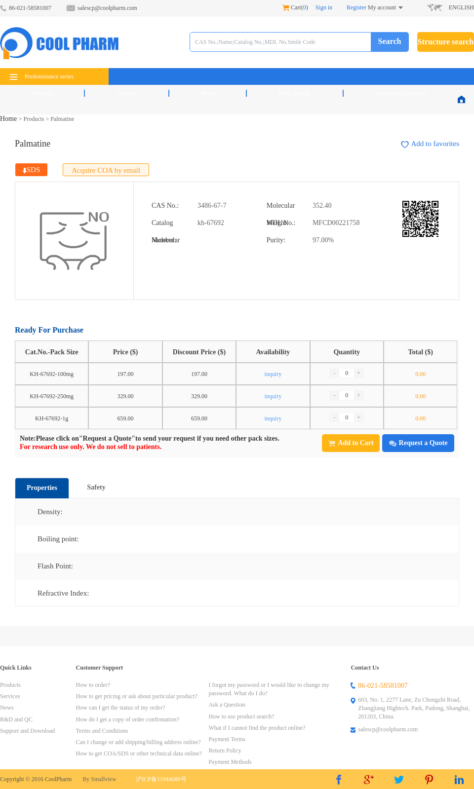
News (207, 93)
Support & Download (400, 93)
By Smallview (99, 779)
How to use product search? (241, 716)
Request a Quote (418, 443)
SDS (31, 170)
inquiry (273, 374)
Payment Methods (229, 761)
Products (42, 93)
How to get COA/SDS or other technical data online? (139, 753)
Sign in (324, 7)
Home (9, 118)
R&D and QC (294, 93)
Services (127, 93)
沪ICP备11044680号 (161, 779)
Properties (42, 487)
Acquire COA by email (106, 170)
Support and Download (27, 730)
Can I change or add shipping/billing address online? (138, 742)
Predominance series (42, 76)
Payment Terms (226, 739)
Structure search (446, 42)
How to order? (93, 684)
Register (356, 7)
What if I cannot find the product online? (256, 727)
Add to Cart (350, 443)
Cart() (295, 7)
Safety (96, 487)
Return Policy (224, 750)
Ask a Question (226, 704)
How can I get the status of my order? (120, 707)
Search (389, 41)
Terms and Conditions (102, 730)
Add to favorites (430, 144)
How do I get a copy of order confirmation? (127, 719)
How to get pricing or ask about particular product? (137, 696)
